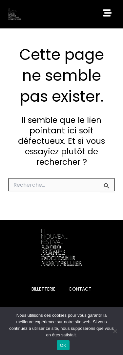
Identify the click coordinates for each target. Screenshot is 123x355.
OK (63, 345)
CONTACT (80, 289)
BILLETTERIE (43, 289)
